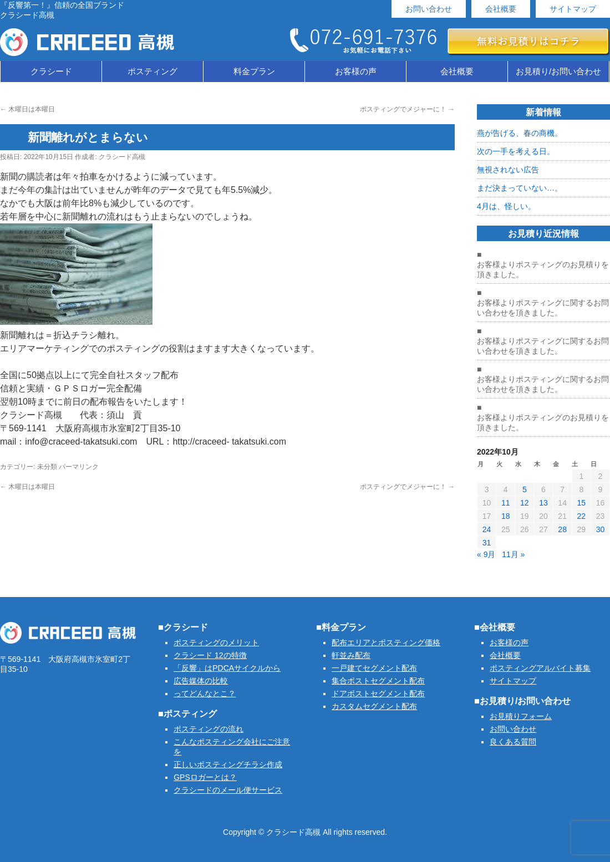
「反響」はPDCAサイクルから (227, 668)
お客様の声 (356, 71)
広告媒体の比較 (201, 680)
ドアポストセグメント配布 (378, 693)
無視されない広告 (508, 169)
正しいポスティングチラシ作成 (228, 764)
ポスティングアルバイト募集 (540, 668)
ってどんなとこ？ (205, 693)
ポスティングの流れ (208, 729)
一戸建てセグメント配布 (374, 668)
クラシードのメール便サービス (228, 790)
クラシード (51, 71)
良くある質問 (513, 741)
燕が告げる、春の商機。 (519, 133)
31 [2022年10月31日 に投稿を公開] (486, 542)
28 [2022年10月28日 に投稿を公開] (562, 529)
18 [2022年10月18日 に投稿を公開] (505, 516)
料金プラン (254, 71)
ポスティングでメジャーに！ (407, 109)
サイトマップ (573, 8)
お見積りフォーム (521, 716)
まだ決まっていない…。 (519, 187)
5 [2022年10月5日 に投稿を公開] (524, 489)
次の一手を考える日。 (516, 151)
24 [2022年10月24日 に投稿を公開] (486, 529)
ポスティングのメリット (216, 642)
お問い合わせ (428, 8)
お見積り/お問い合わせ (558, 71)
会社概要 (500, 8)
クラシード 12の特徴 (210, 655)
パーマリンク (79, 467)
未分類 (47, 467)
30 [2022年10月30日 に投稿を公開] (600, 529)
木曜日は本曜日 (27, 109)
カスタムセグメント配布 (374, 706)
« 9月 (486, 554)
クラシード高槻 (122, 157)
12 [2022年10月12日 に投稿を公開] (524, 502)
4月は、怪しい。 (506, 206)
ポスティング (152, 71)
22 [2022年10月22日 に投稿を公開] (581, 516)
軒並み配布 (351, 655)
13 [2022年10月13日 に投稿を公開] (543, 502)
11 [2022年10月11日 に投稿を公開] (505, 502)
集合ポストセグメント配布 (378, 680)
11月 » (513, 554)
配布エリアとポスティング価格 (386, 642)
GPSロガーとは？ (205, 777)
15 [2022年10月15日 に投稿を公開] (581, 502)
